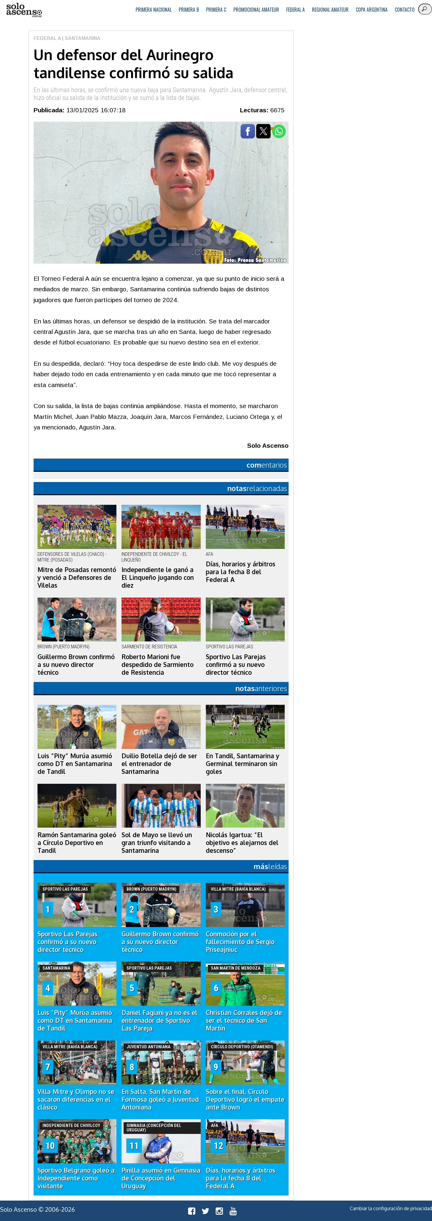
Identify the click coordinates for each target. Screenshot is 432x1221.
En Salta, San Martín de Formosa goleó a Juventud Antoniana (160, 1099)
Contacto (405, 9)
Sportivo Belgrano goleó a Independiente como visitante (76, 1178)
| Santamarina (80, 38)
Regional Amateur (330, 9)
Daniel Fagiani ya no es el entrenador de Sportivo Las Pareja (159, 1020)
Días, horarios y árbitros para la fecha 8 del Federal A (240, 571)
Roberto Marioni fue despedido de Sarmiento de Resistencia (158, 664)
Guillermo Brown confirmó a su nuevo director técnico (76, 664)
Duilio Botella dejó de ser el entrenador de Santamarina (159, 763)
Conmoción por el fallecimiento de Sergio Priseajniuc (240, 941)
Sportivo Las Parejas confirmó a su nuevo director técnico (236, 664)
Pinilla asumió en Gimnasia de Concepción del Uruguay (161, 1178)
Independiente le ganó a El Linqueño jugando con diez (158, 577)
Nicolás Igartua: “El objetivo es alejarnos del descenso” (242, 842)
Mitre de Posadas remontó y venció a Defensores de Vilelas (77, 577)
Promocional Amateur (256, 9)
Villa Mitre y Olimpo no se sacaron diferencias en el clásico (76, 1099)
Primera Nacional (154, 9)
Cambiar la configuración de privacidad (391, 1208)
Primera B (189, 9)
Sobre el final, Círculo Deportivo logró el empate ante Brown (245, 1099)
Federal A (295, 9)
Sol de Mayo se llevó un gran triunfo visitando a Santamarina (157, 842)
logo (24, 10)
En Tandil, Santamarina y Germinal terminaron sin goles (242, 763)
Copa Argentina (372, 9)
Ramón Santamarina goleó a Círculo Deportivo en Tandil (77, 842)
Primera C (216, 9)
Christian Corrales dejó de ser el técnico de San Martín (244, 1020)
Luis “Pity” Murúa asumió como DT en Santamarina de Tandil (75, 763)
